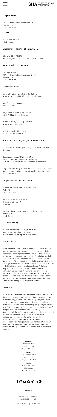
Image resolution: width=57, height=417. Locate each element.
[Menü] (5, 4)
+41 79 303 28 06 (28, 370)
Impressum (36, 404)
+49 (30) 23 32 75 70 (28, 360)
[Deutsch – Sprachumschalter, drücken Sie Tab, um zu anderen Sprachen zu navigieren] (28, 391)
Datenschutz (22, 404)
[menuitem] (5, 4)
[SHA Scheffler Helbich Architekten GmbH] (41, 4)
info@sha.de (8, 42)
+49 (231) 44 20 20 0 (11, 39)
